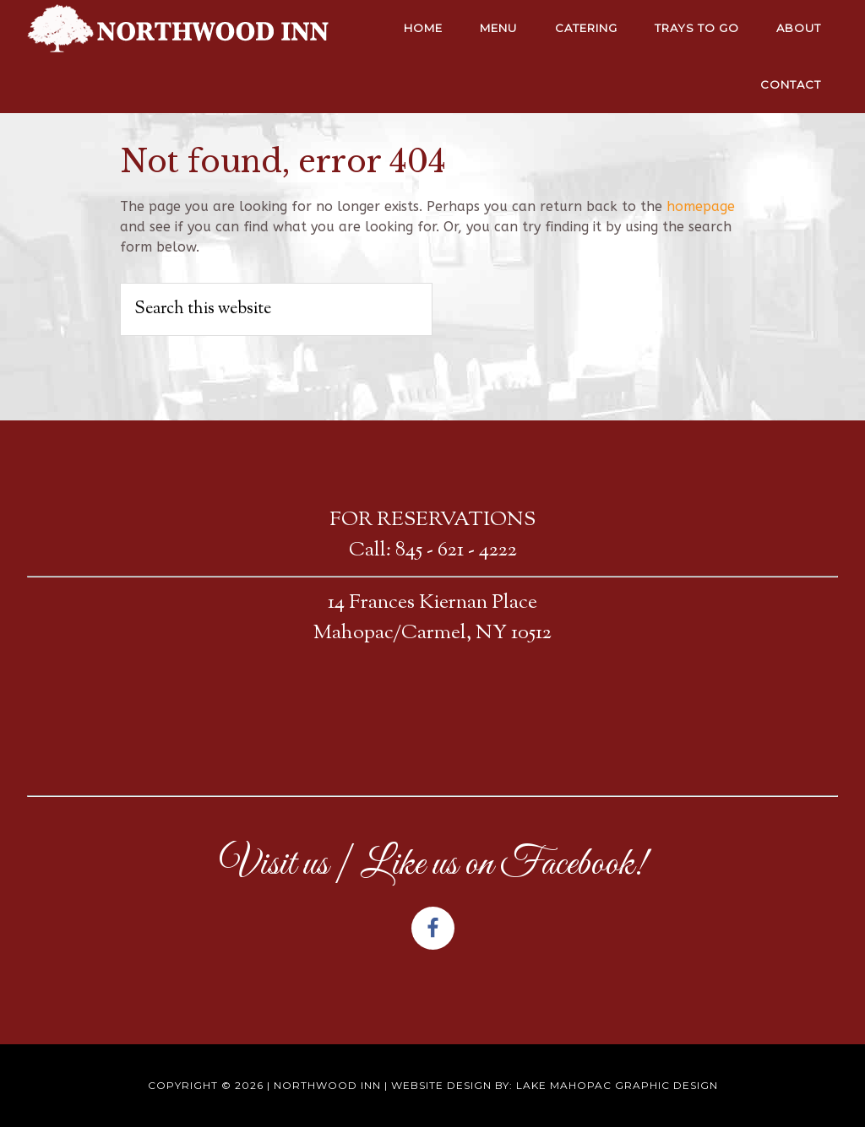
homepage (700, 206)
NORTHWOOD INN (179, 29)
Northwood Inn (327, 1085)
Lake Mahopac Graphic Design (617, 1085)
